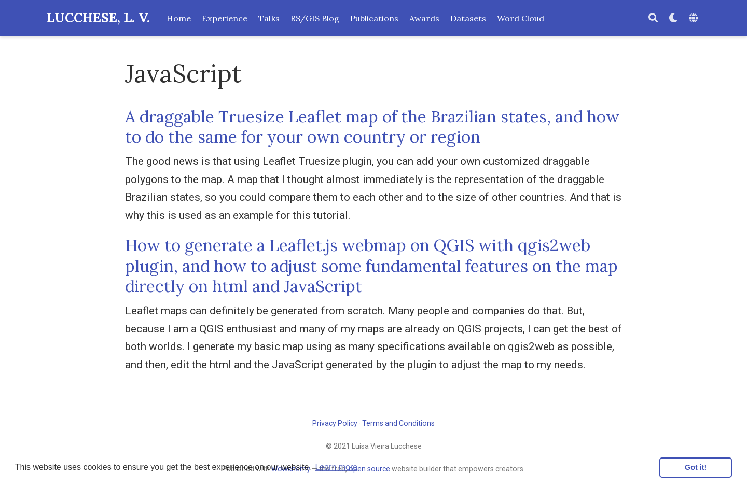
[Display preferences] (673, 18)
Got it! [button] (696, 467)
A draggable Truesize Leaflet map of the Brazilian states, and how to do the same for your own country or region (372, 126)
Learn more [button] (336, 467)
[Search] (653, 18)
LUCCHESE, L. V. (98, 17)
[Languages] (694, 18)
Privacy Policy (334, 423)
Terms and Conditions (398, 423)
